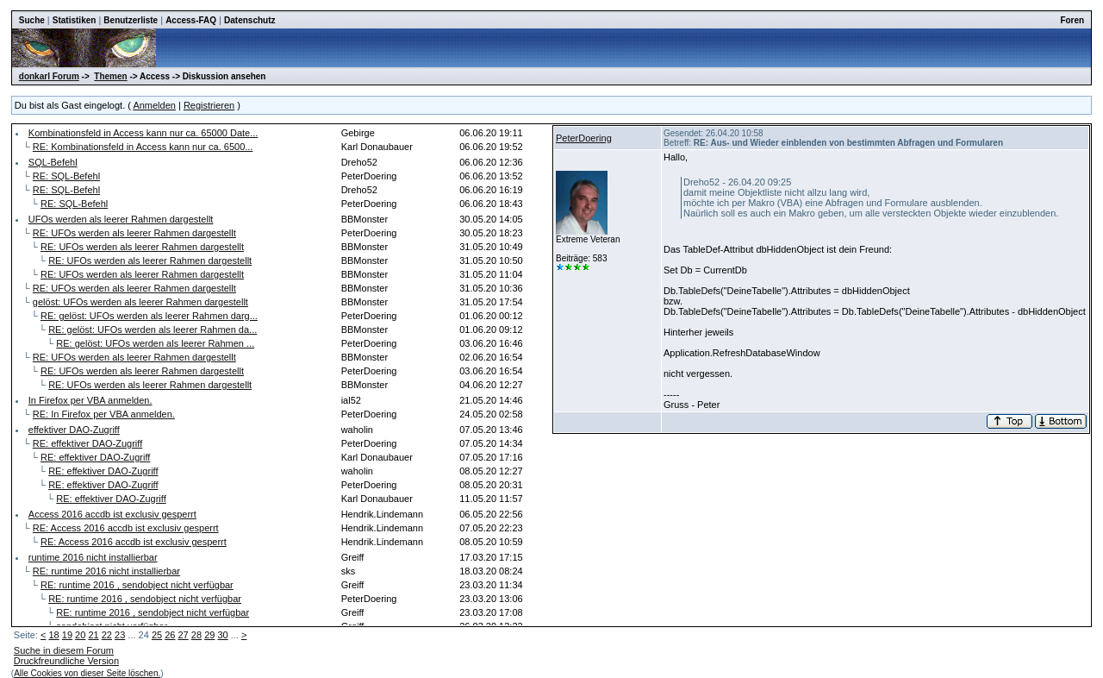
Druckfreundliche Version (66, 661)
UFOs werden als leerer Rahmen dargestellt (121, 219)
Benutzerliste (130, 20)
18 (53, 635)
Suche (32, 20)
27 (183, 635)
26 (170, 635)
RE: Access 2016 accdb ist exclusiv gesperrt (126, 528)
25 (157, 635)
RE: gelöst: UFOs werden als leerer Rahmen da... (152, 329)
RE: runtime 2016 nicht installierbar (106, 571)
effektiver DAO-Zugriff (74, 429)
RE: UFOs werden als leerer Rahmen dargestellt (134, 233)
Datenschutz (249, 20)
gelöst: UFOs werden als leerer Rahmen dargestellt (140, 302)
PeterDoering (584, 138)
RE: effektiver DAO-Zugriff (87, 443)
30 (222, 635)
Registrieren (209, 105)
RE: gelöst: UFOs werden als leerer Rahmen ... (155, 343)
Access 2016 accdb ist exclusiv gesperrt (112, 514)
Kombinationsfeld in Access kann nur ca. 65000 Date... (143, 133)
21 (93, 635)
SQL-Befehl (53, 162)
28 (196, 635)
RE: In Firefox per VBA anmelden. (104, 414)
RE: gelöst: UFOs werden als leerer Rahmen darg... (149, 316)
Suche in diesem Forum (64, 650)
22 (107, 635)
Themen (110, 76)
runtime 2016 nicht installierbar (93, 557)
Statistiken (75, 20)
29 (209, 635)
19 (67, 635)
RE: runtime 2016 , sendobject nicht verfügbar (137, 585)
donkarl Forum (49, 76)
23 (120, 635)
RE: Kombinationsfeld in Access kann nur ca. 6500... (143, 146)
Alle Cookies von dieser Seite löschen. (87, 673)
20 (80, 635)
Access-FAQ (190, 20)
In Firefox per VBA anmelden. (90, 400)
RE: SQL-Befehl (66, 176)
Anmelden (154, 105)
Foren (1072, 20)
